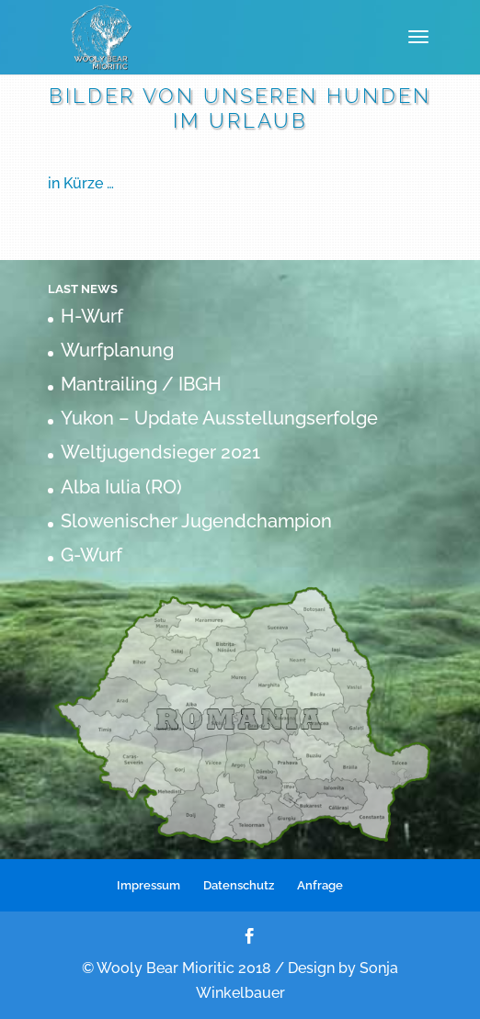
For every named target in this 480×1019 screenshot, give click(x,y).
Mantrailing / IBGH (141, 384)
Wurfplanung (117, 350)
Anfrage (320, 885)
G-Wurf (91, 555)
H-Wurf (92, 316)
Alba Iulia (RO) (121, 487)
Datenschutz (238, 885)
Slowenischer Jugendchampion (196, 521)
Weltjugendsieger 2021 (160, 452)
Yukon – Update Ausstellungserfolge (219, 418)
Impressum (148, 885)
